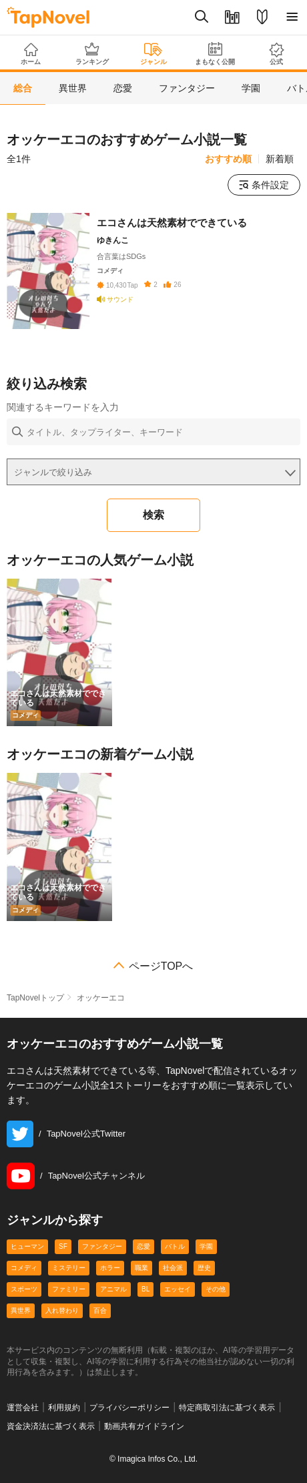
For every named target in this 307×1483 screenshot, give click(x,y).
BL (145, 1289)
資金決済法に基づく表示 (51, 1426)
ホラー (110, 1267)
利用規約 (64, 1407)
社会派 (173, 1267)
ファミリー (68, 1289)
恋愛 (143, 1246)
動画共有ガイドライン (144, 1426)
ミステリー (68, 1267)
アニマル (113, 1289)
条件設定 (264, 185)
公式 (276, 53)
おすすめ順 (228, 159)
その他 (216, 1289)
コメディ (24, 1267)
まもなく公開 (215, 53)
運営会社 (23, 1407)
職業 (141, 1267)
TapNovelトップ (35, 997)
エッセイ (177, 1289)
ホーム (30, 54)
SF (63, 1246)
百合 (100, 1310)
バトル (175, 1246)
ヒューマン (27, 1246)
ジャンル (153, 54)
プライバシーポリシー (129, 1407)
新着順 (280, 159)
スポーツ (24, 1289)
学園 (206, 1246)
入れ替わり (62, 1310)
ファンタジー (102, 1246)
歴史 (204, 1267)
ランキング (92, 53)
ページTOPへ (161, 966)
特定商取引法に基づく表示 (227, 1407)
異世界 (21, 1310)
